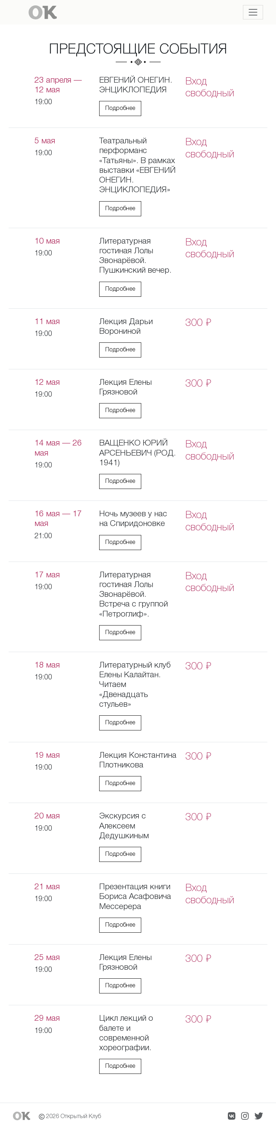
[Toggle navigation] (253, 12)
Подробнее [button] (120, 108)
